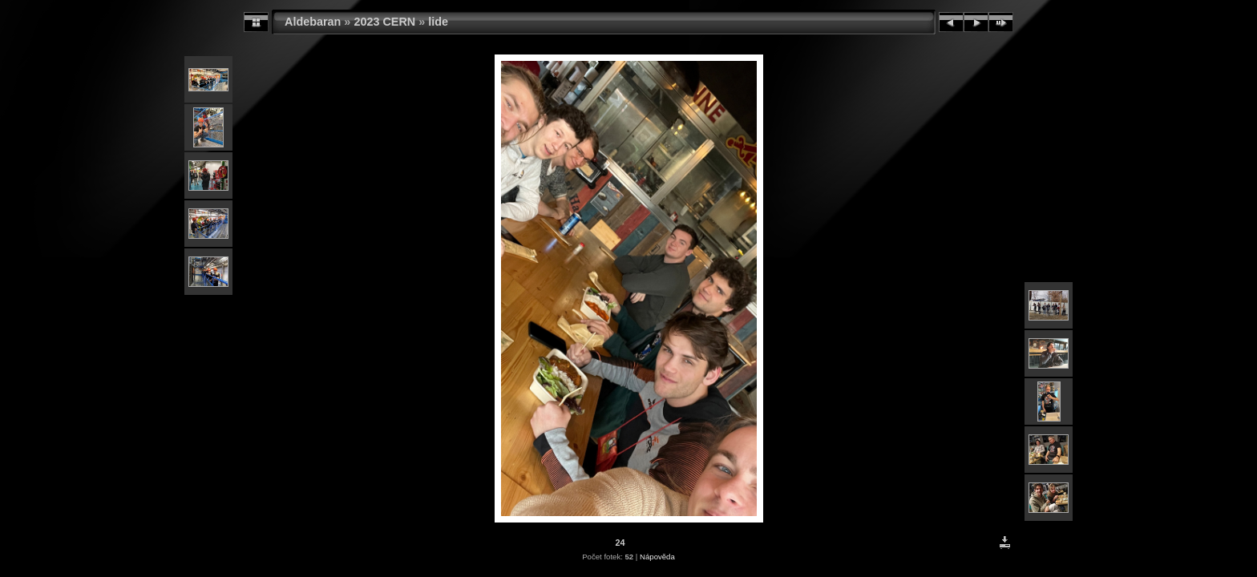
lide (438, 21)
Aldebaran (313, 21)
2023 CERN (384, 21)
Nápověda (657, 556)
